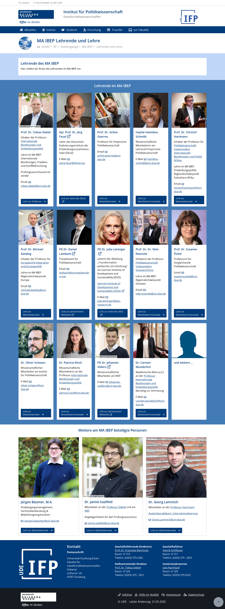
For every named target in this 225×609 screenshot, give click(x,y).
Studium (69, 30)
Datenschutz (193, 594)
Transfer (115, 30)
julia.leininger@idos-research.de (109, 302)
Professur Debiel (116, 507)
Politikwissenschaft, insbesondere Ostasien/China (147, 266)
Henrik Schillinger (173, 550)
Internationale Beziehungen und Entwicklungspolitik (32, 144)
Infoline (125, 594)
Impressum (171, 594)
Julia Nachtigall (171, 567)
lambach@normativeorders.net (74, 274)
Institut (48, 30)
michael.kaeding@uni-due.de (33, 291)
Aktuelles (28, 30)
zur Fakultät (138, 30)
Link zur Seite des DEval (73, 198)
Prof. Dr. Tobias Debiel (128, 567)
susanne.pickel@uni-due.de (186, 278)
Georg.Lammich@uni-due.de (168, 519)
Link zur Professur (32, 201)
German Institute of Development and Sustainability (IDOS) (109, 287)
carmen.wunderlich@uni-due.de (150, 402)
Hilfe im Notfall (147, 594)
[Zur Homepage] (36, 17)
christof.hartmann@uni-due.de (188, 189)
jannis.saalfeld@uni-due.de (103, 523)
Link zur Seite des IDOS (111, 311)
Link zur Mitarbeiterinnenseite (149, 200)
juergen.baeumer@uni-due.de (41, 521)
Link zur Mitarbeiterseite (107, 200)
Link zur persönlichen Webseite (72, 313)
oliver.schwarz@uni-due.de (32, 387)
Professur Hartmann (182, 507)
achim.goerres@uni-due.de (109, 157)
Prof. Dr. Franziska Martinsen (132, 550)
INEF (87, 510)
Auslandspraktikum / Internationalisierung (173, 513)
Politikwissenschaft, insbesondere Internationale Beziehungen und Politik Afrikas (188, 153)
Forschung (92, 30)
